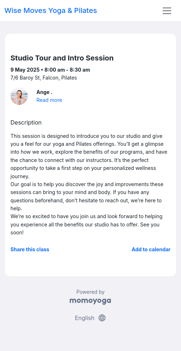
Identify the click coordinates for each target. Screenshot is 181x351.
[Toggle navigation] (167, 11)
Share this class (29, 249)
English (90, 318)
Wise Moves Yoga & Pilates (50, 10)
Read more (49, 100)
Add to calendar (151, 249)
